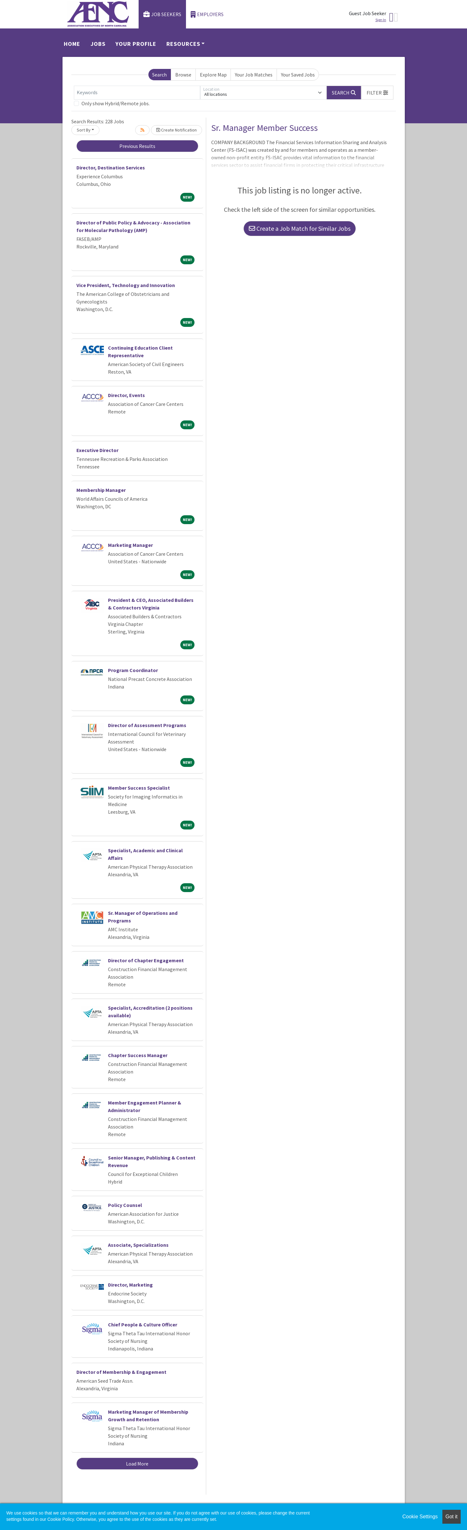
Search (159, 74)
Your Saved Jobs (298, 74)
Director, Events (126, 395)
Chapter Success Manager (137, 1055)
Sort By (84, 130)
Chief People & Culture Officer (142, 1324)
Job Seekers (162, 14)
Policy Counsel (125, 1205)
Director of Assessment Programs (147, 725)
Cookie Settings (420, 1516)
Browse (183, 74)
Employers (207, 14)
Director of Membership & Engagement (121, 1372)
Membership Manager (101, 490)
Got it (452, 1516)
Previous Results (137, 146)
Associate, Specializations (138, 1245)
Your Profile (136, 43)
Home (72, 43)
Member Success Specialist (139, 788)
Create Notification (176, 130)
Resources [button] (183, 43)
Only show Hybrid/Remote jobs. (115, 103)
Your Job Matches (253, 74)
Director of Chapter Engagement (146, 960)
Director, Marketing (130, 1285)
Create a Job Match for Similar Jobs (299, 228)
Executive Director (97, 450)
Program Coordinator (133, 670)
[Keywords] (137, 93)
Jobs (98, 43)
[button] (377, 93)
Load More (137, 1463)
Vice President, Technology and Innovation (125, 285)
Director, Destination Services (110, 167)
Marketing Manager (130, 545)
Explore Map (213, 74)
